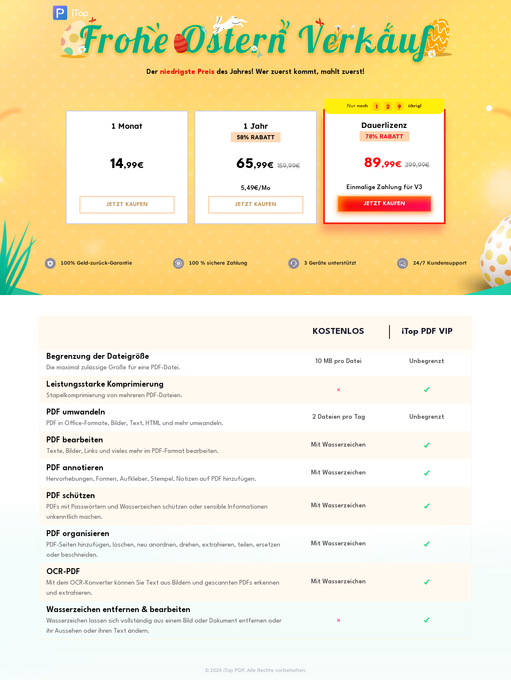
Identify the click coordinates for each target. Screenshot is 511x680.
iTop (69, 15)
